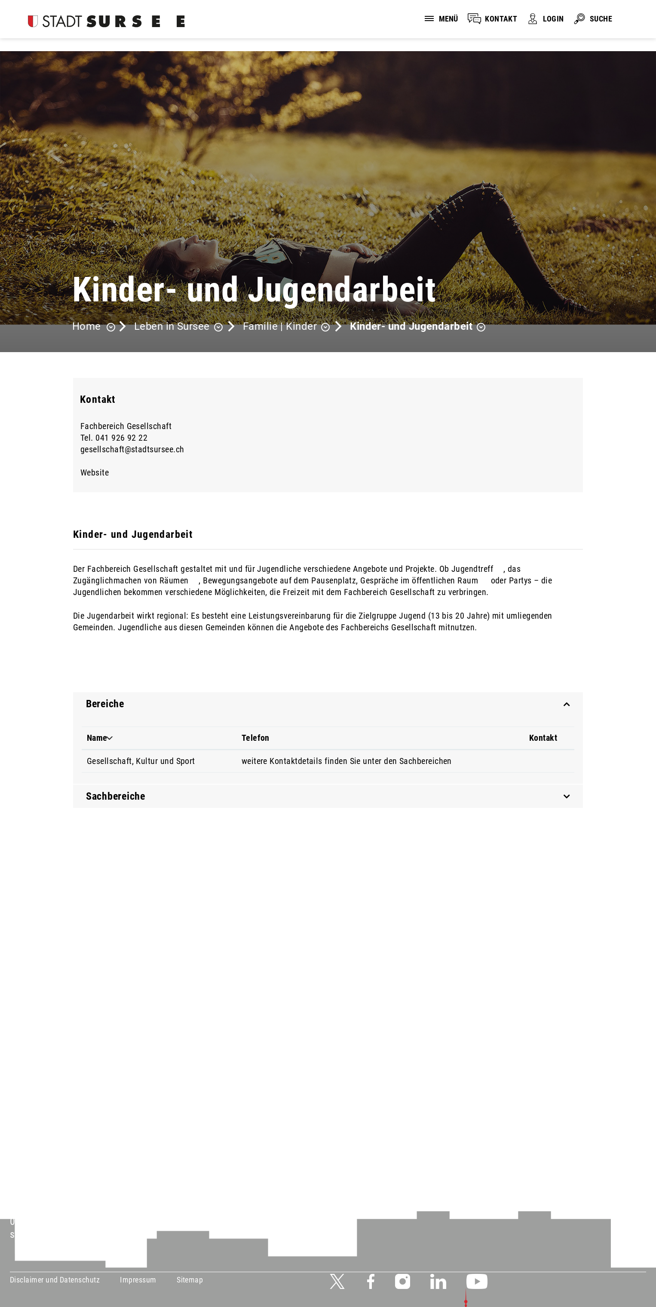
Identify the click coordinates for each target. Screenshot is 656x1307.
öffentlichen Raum (450, 580)
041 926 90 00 (41, 1221)
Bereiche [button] (105, 704)
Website (99, 472)
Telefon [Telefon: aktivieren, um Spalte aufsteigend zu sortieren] (256, 738)
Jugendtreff (477, 569)
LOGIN (553, 18)
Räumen (179, 580)
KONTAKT (501, 18)
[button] (178, 327)
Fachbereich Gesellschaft (126, 426)
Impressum (138, 1279)
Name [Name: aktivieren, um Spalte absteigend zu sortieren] (97, 738)
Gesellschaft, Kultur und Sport (141, 761)
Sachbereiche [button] (115, 796)
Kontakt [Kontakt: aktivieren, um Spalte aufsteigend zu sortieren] (543, 738)
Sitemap (190, 1279)
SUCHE (601, 18)
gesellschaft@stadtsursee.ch (132, 449)
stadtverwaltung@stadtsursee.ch (80, 1234)
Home (86, 326)
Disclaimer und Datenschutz (55, 1279)
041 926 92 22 (121, 438)
